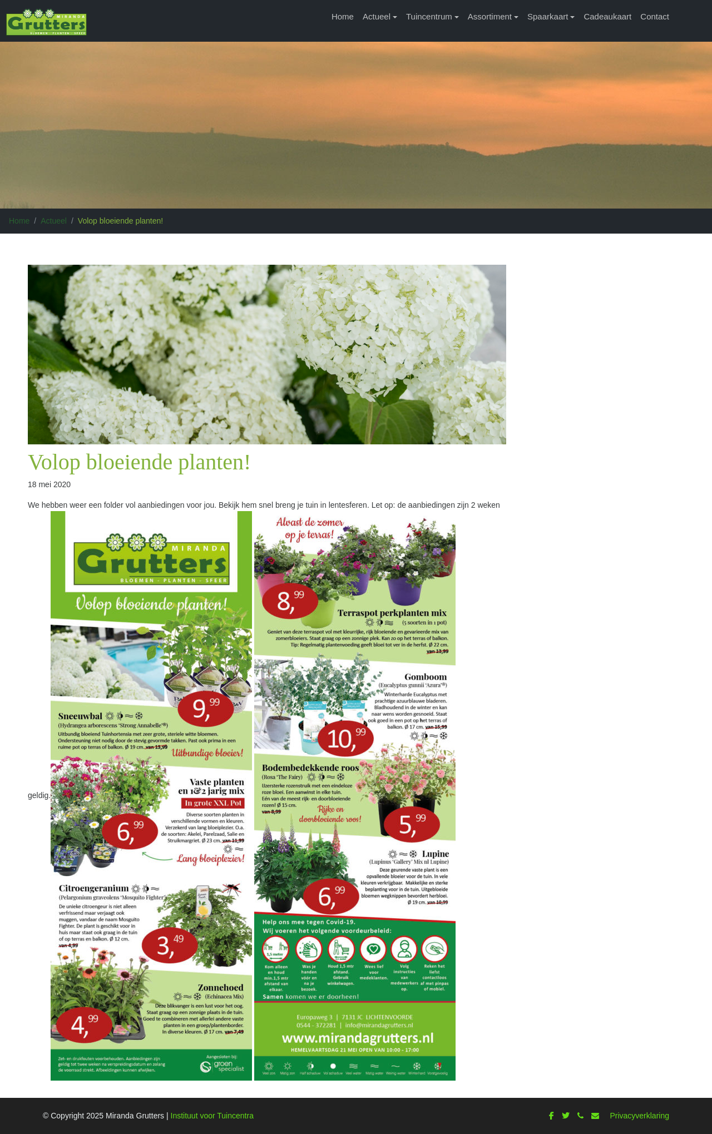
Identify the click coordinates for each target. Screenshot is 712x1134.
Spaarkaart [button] (547, 16)
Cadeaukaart (607, 16)
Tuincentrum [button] (429, 16)
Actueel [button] (376, 16)
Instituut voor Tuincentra (212, 1115)
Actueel (54, 220)
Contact (654, 16)
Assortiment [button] (490, 16)
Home (343, 16)
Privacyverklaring (639, 1115)
